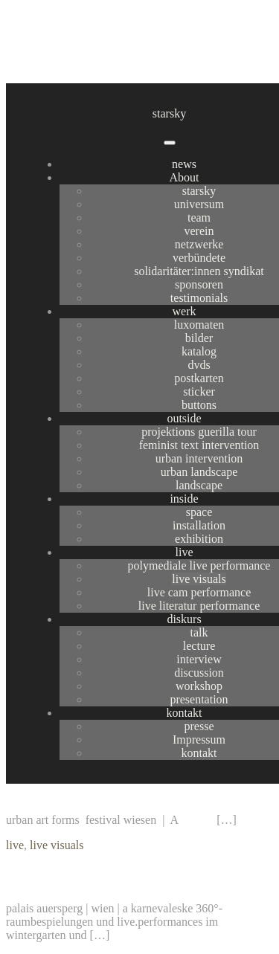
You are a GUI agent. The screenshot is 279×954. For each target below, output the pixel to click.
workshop (199, 686)
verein (199, 231)
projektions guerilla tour (199, 431)
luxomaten (199, 324)
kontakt (184, 712)
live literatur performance (199, 605)
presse (199, 726)
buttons (199, 405)
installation (199, 525)
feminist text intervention (199, 445)
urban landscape (199, 471)
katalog (199, 351)
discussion (199, 672)
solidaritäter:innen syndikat (199, 271)
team (199, 217)
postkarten (199, 378)
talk (199, 632)
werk (184, 311)
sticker (199, 391)
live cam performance (199, 592)
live (184, 552)
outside (184, 418)
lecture (199, 645)
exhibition (199, 538)
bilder (199, 338)
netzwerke (199, 244)
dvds (198, 364)
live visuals (198, 579)
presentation (199, 699)
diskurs (184, 619)
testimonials (199, 297)
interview (198, 659)
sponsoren (199, 284)
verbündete (199, 257)
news (184, 164)
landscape (199, 485)
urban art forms (67, 788)
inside (184, 498)
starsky (169, 113)
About (184, 177)
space (199, 512)
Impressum (199, 739)
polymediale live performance (199, 565)
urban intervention (199, 458)
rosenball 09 (52, 876)
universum (199, 204)
